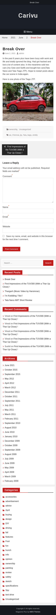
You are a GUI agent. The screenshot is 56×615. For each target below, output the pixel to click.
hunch (8, 550)
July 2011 (9, 405)
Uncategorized (25, 129)
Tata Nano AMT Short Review (18, 300)
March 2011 (10, 414)
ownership (13, 129)
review (8, 572)
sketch (8, 581)
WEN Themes (35, 612)
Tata (24, 135)
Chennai (15, 135)
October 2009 (11, 445)
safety (8, 577)
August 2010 (10, 427)
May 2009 (9, 468)
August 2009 (10, 454)
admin (21, 53)
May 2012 (9, 379)
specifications (11, 586)
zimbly (35, 135)
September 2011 (12, 401)
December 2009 (12, 441)
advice (8, 506)
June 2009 (10, 463)
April (7, 510)
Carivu (28, 15)
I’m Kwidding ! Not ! (14, 296)
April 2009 (9, 472)
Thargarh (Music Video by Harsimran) (22, 291)
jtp (21, 135)
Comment (7, 176)
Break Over (34, 2)
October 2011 (11, 396)
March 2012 (10, 387)
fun (6, 546)
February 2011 (11, 419)
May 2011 (9, 410)
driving (8, 528)
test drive (9, 595)
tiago (29, 135)
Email (5, 217)
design (8, 519)
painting (9, 568)
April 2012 (9, 383)
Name (5, 207)
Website (6, 226)
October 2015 (11, 370)
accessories (10, 497)
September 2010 (12, 423)
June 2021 (10, 365)
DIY (7, 523)
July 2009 (9, 459)
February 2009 (11, 481)
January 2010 (11, 436)
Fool (7, 541)
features (9, 537)
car (10, 135)
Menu (28, 31)
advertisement (12, 501)
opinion (8, 559)
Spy (7, 590)
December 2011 (12, 392)
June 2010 (10, 432)
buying (8, 514)
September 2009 (12, 450)
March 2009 (10, 476)
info (7, 555)
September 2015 (12, 374)
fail (6, 532)
